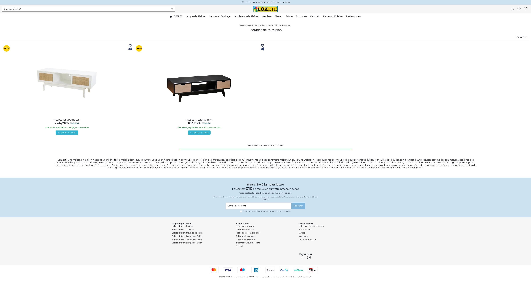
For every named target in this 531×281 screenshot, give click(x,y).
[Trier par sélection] (522, 37)
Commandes (305, 229)
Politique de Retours (245, 229)
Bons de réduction (307, 239)
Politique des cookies (245, 236)
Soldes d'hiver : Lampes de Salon (187, 243)
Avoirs (302, 233)
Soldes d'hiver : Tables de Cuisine (187, 239)
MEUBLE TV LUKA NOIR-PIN (199, 120)
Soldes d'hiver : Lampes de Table (187, 236)
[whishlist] (525, 9)
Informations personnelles (311, 226)
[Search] (172, 9)
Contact (239, 246)
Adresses (303, 236)
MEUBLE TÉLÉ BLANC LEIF (67, 120)
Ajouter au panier (66, 132)
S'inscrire (285, 2)
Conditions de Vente (245, 226)
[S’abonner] (298, 206)
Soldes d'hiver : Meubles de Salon (187, 233)
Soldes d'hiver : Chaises (182, 226)
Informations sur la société (248, 243)
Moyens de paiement (246, 239)
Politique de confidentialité (248, 233)
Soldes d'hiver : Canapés (183, 229)
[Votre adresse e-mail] (258, 206)
